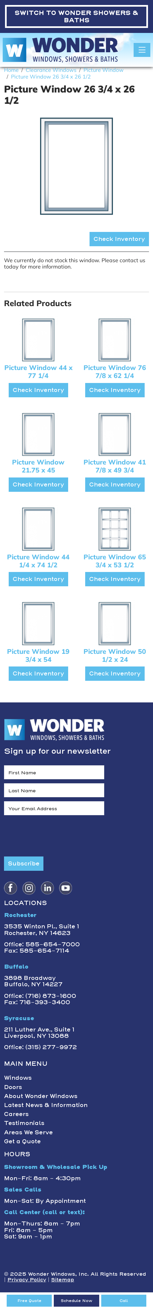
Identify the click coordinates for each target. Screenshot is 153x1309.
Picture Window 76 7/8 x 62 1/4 (115, 371)
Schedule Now (76, 1300)
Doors (13, 1087)
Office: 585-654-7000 (42, 944)
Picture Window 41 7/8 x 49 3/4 (115, 466)
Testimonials (24, 1123)
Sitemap (62, 1280)
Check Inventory (119, 239)
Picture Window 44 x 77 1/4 (38, 371)
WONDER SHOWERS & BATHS (76, 16)
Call (124, 1300)
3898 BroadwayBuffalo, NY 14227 (33, 981)
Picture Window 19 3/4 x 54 (38, 655)
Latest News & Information (46, 1105)
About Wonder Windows (41, 1096)
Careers (16, 1114)
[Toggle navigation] (142, 50)
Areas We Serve (28, 1132)
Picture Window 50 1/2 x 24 (115, 655)
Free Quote (29, 1300)
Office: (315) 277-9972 (40, 1047)
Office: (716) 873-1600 (40, 996)
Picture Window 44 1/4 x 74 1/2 (38, 561)
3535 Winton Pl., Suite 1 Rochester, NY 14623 (41, 929)
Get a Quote (22, 1141)
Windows (18, 1077)
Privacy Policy (26, 1280)
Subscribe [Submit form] (23, 863)
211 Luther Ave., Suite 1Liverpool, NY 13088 (39, 1032)
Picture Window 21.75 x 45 (38, 466)
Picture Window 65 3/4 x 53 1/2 (115, 561)
